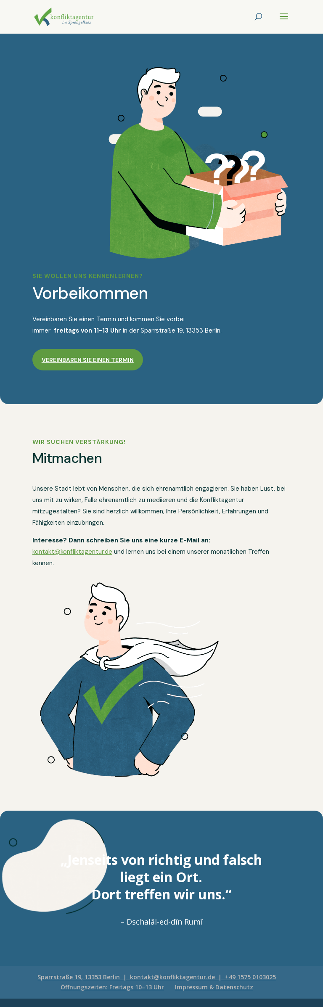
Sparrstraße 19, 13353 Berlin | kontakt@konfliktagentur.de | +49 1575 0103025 (156, 977)
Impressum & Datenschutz (214, 987)
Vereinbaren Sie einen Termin (88, 360)
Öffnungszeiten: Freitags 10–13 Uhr (112, 987)
